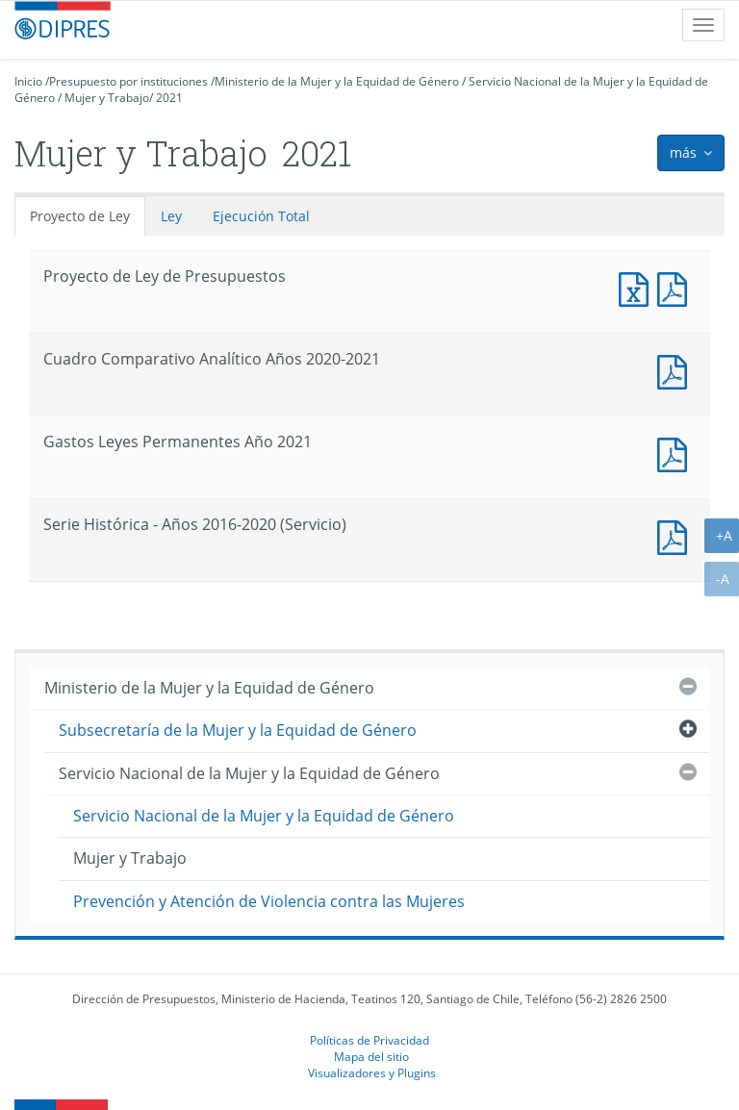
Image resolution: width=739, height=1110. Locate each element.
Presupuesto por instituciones (128, 81)
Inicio (28, 81)
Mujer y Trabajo (106, 97)
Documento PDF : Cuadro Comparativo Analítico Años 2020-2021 (676, 369)
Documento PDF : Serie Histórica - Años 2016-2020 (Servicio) (676, 535)
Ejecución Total (261, 216)
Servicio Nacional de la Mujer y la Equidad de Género (249, 773)
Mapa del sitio (371, 1056)
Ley (171, 216)
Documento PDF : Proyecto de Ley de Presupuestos (676, 287)
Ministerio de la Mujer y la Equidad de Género (337, 81)
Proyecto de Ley (80, 216)
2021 (169, 97)
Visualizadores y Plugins (372, 1072)
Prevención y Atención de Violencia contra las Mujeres (269, 901)
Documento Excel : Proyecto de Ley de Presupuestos (638, 287)
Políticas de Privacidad (369, 1039)
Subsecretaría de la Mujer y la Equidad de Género (238, 730)
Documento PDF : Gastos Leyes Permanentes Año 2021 (676, 452)
